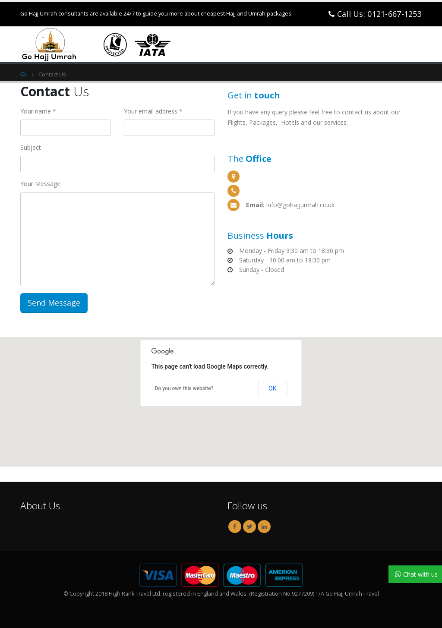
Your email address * (153, 111)
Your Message (40, 184)
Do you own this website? (184, 388)
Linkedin (264, 526)
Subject (30, 147)
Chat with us (420, 575)
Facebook (234, 526)
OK (272, 388)
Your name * (38, 111)
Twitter (249, 526)
